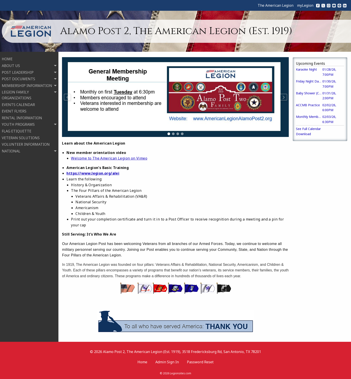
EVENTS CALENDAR (18, 104)
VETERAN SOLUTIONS (21, 137)
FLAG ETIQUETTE (16, 130)
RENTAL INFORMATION (22, 117)
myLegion (305, 5)
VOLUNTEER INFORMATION (26, 143)
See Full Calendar (308, 129)
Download (303, 134)
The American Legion (275, 5)
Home (142, 362)
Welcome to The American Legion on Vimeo (109, 158)
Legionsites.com (180, 373)
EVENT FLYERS (14, 110)
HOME (7, 58)
